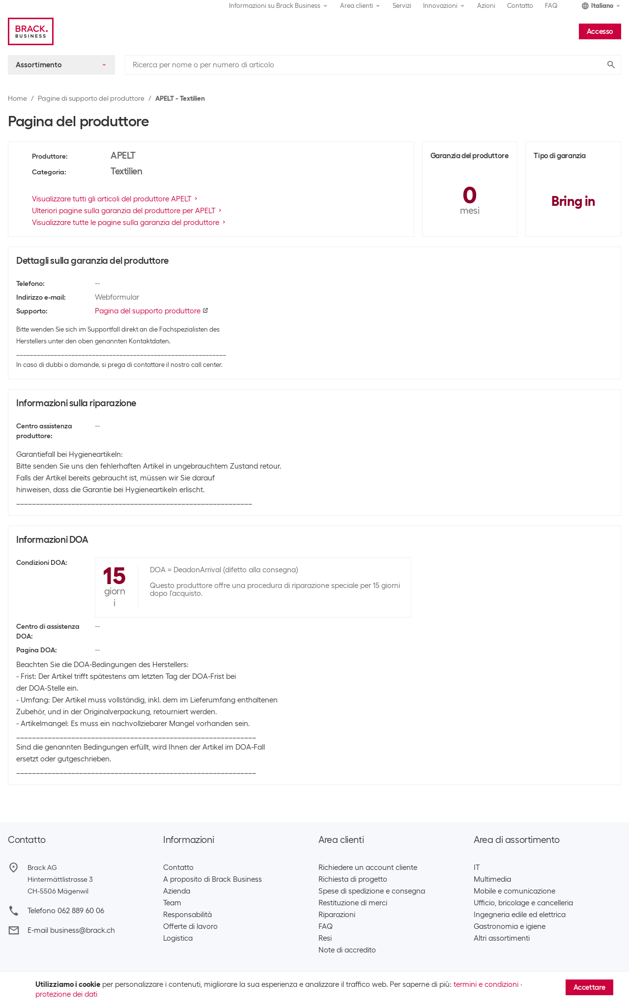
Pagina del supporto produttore (151, 311)
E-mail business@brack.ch (71, 930)
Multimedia (492, 879)
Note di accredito (347, 950)
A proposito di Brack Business (212, 879)
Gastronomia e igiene (509, 926)
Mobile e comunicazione (514, 891)
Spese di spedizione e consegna (371, 891)
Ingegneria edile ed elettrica (520, 914)
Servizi (402, 5)
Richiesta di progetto (352, 879)
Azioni (486, 5)
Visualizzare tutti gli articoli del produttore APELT (115, 199)
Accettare (589, 987)
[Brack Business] (31, 31)
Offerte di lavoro (190, 926)
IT (477, 867)
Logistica (178, 938)
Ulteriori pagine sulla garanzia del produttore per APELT (127, 210)
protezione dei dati (66, 994)
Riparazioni (336, 914)
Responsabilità (187, 914)
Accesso (600, 31)
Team (172, 902)
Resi (325, 938)
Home (17, 98)
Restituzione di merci (352, 902)
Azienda (176, 891)
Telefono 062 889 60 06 (66, 910)
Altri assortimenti (502, 938)
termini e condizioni (486, 984)
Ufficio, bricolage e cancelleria (523, 902)
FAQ (551, 5)
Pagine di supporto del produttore (91, 98)
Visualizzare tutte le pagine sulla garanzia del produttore (129, 222)
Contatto (520, 5)
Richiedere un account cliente (367, 867)
